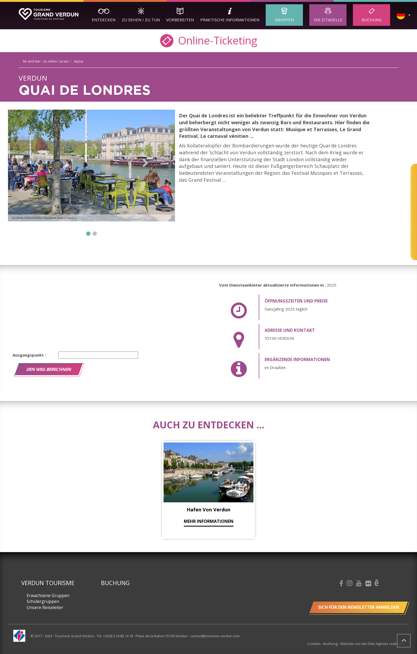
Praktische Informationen (229, 19)
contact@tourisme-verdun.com (215, 636)
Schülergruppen (43, 601)
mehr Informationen (208, 521)
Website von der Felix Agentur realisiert (372, 643)
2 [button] (95, 233)
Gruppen (284, 19)
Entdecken (103, 19)
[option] (91, 165)
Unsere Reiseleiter (45, 607)
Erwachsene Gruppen (48, 595)
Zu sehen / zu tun (141, 19)
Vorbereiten (180, 19)
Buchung (372, 19)
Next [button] (145, 162)
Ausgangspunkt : (29, 355)
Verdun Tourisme (47, 583)
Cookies (315, 643)
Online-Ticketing (208, 40)
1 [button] (88, 233)
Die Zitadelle (328, 19)
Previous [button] (38, 162)
